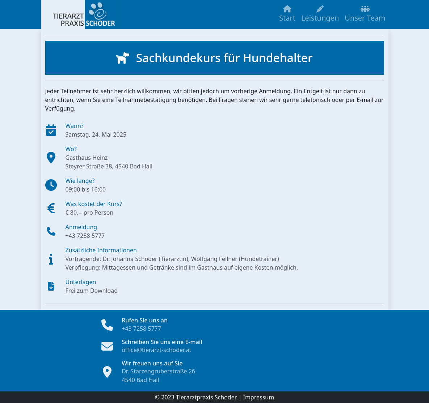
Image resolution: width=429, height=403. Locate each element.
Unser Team (365, 14)
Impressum (258, 397)
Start (287, 14)
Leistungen (320, 14)
